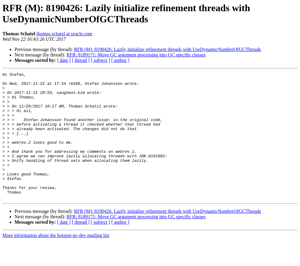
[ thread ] (81, 60)
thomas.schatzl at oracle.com (64, 33)
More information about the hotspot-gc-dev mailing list (55, 260)
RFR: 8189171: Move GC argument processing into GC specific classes (136, 54)
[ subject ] (100, 60)
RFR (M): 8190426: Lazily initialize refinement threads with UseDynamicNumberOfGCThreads (167, 49)
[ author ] (120, 60)
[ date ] (64, 60)
